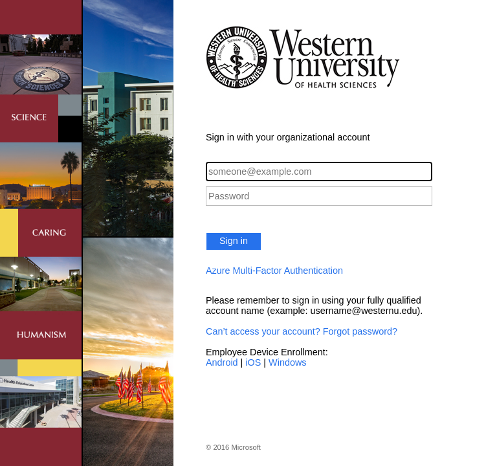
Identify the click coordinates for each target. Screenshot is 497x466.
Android (222, 362)
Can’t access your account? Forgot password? (301, 331)
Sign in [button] (233, 241)
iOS (253, 362)
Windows (287, 362)
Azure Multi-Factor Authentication (274, 270)
